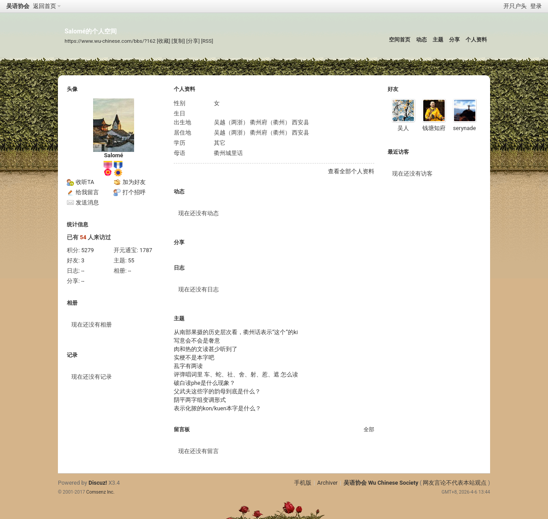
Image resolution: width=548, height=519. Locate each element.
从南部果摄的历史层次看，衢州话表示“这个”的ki (236, 332)
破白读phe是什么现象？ (204, 383)
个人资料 (476, 40)
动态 (421, 40)
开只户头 (515, 6)
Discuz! (98, 482)
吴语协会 (17, 6)
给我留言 (87, 192)
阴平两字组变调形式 (200, 399)
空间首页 (399, 40)
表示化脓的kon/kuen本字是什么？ (217, 408)
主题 (438, 40)
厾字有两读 (188, 366)
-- (82, 270)
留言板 (182, 429)
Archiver (327, 482)
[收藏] (163, 41)
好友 (393, 89)
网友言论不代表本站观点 (455, 482)
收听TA (85, 182)
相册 (72, 303)
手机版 (302, 482)
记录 (72, 355)
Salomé (113, 155)
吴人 (403, 128)
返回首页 (44, 6)
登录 (536, 6)
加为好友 (134, 182)
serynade (464, 128)
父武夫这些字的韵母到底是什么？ (217, 391)
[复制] (178, 41)
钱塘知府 (434, 128)
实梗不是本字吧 (194, 357)
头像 (72, 89)
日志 (179, 268)
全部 (369, 429)
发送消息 (87, 202)
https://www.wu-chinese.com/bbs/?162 (110, 41)
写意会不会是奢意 (197, 340)
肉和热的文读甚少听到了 (205, 349)
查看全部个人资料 (351, 171)
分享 (454, 40)
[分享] (193, 41)
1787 (145, 250)
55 (131, 260)
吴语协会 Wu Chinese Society (381, 482)
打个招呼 (134, 192)
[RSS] (207, 41)
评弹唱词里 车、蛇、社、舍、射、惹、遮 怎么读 (236, 374)
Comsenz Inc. (100, 492)
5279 (87, 250)
